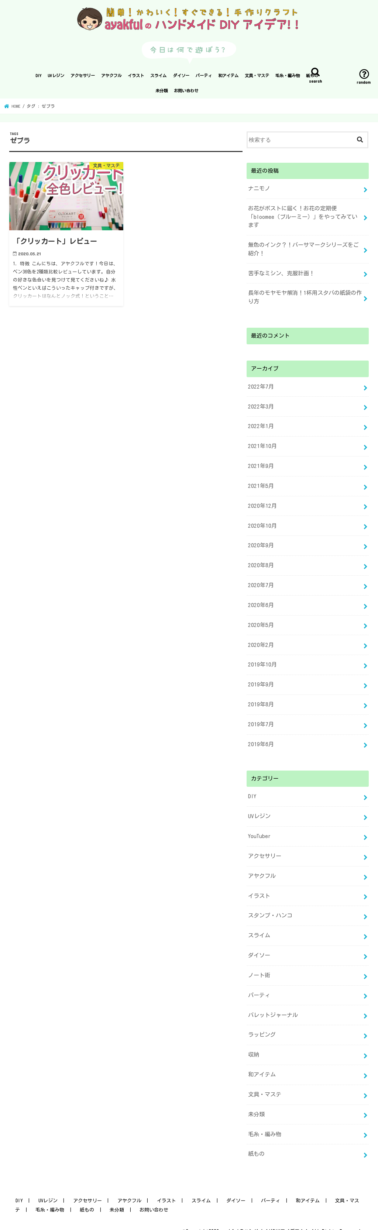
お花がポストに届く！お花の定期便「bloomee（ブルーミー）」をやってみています (302, 219)
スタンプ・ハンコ (270, 907)
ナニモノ (259, 191)
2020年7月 (260, 582)
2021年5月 (260, 484)
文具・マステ (257, 78)
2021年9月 (260, 465)
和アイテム (228, 78)
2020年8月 (260, 562)
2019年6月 (260, 738)
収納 (253, 1044)
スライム (158, 78)
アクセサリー (83, 78)
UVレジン (56, 78)
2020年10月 (261, 523)
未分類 (161, 93)
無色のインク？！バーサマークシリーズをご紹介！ (303, 251)
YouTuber (259, 829)
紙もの (312, 78)
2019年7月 (260, 718)
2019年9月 (260, 679)
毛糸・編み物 (287, 78)
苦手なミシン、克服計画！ (281, 274)
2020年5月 (260, 621)
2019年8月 (260, 699)
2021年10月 (261, 445)
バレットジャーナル (273, 1004)
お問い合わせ (186, 93)
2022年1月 (260, 425)
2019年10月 (261, 660)
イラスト (136, 78)
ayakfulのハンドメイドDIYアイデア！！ (265, 1218)
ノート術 (259, 965)
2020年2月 (260, 640)
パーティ (204, 78)
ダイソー (181, 78)
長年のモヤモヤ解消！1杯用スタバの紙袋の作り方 (304, 298)
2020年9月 (260, 543)
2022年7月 (260, 387)
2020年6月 (260, 601)
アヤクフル (111, 78)
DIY (38, 78)
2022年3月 (260, 406)
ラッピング (262, 1024)
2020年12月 (261, 504)
